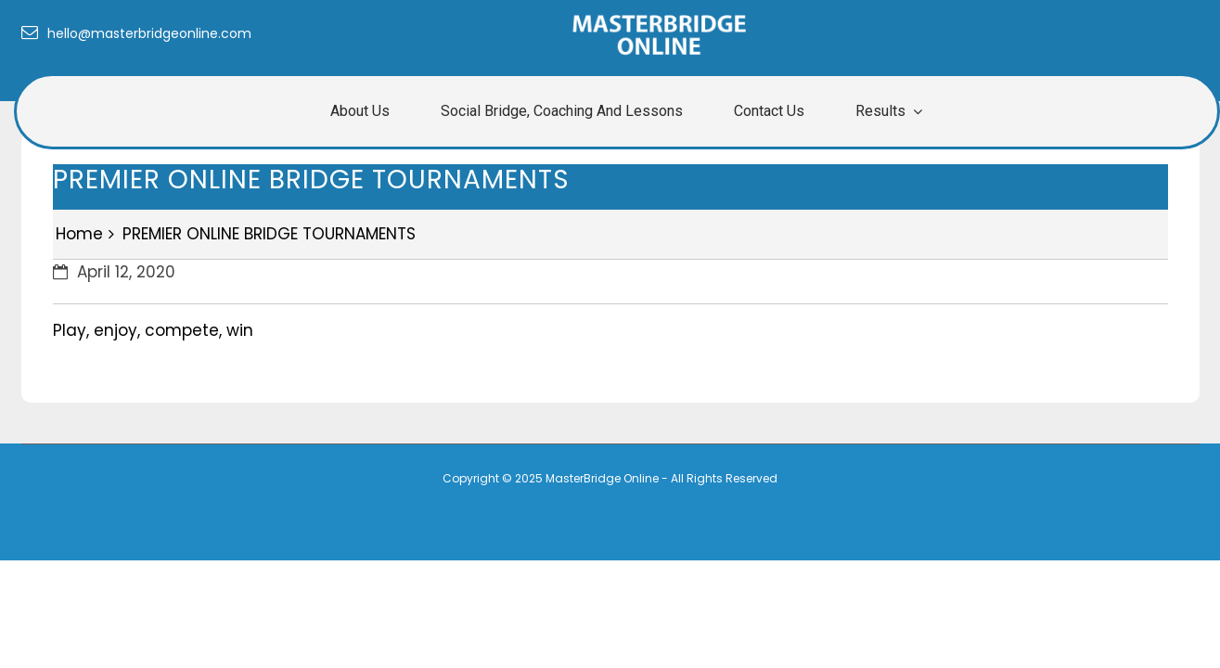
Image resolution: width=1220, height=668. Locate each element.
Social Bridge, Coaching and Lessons (562, 111)
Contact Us (769, 111)
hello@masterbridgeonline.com (136, 33)
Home (79, 234)
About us (360, 111)
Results (880, 111)
